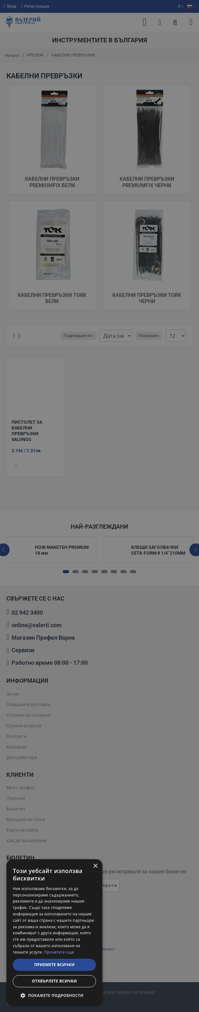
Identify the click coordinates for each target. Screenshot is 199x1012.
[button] (54, 995)
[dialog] (54, 932)
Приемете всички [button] (54, 964)
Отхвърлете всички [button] (54, 981)
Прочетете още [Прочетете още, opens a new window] (59, 952)
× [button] (95, 866)
